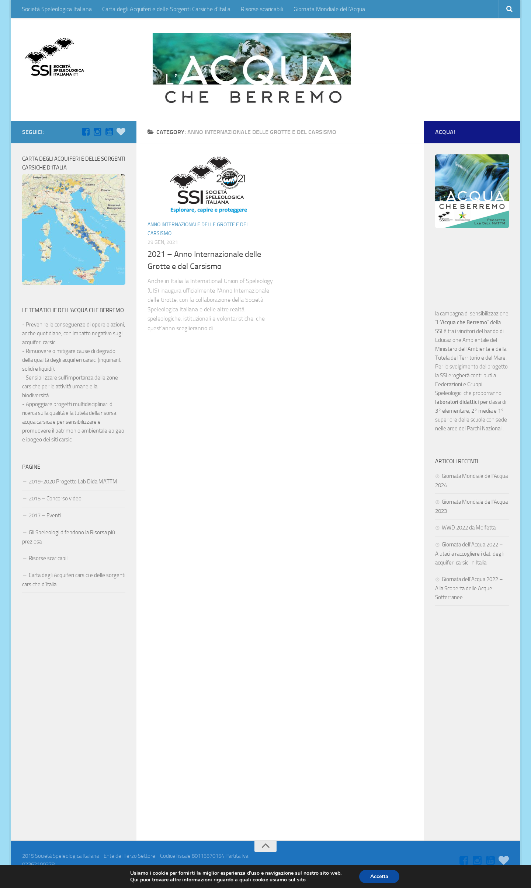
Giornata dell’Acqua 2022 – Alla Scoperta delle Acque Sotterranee (469, 588)
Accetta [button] (379, 876)
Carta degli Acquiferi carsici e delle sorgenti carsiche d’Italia (73, 580)
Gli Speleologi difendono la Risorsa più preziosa (68, 537)
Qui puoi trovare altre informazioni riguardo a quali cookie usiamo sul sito (218, 879)
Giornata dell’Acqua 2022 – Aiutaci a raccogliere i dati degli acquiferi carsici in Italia (469, 553)
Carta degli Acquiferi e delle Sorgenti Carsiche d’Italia (166, 9)
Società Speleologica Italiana (57, 9)
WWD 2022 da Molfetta (469, 527)
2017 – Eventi (45, 515)
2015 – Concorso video (55, 498)
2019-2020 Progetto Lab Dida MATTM (73, 481)
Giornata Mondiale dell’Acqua (329, 9)
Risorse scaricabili (262, 9)
